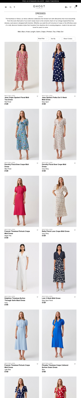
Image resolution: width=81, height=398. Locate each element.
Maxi (23, 32)
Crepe (43, 32)
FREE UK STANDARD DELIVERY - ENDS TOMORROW (40, 1)
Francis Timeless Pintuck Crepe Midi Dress (18, 234)
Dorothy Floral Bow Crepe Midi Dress (18, 167)
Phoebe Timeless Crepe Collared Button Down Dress (56, 368)
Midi (19, 32)
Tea (54, 32)
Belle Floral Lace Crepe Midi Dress (55, 233)
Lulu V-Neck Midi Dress (51, 300)
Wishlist (37, 96)
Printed (49, 32)
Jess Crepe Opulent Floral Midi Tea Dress (18, 100)
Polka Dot (60, 32)
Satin (38, 32)
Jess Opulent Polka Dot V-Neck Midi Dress (56, 100)
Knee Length (30, 32)
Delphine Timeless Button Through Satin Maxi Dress (18, 301)
